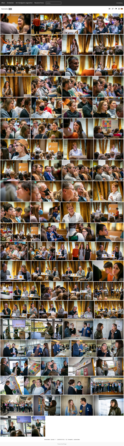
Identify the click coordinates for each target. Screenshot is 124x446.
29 (59, 439)
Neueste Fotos (39, 3)
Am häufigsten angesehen (24, 3)
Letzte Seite (77, 439)
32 (63, 439)
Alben (3, 3)
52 (66, 439)
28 (58, 439)
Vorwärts (70, 439)
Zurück (52, 439)
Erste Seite (47, 439)
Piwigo (64, 444)
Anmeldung (119, 3)
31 (62, 439)
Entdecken (10, 3)
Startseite (4, 9)
